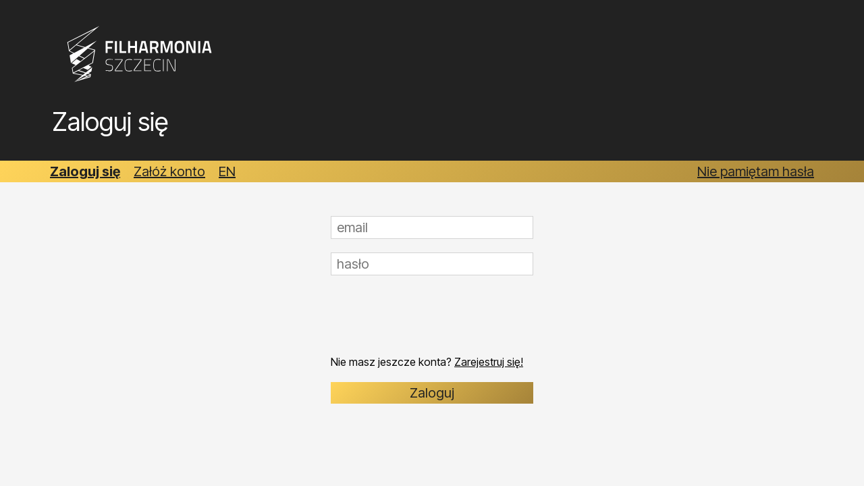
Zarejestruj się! (488, 362)
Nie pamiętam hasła (755, 171)
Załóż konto (169, 171)
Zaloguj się (85, 171)
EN (227, 171)
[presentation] (433, 315)
